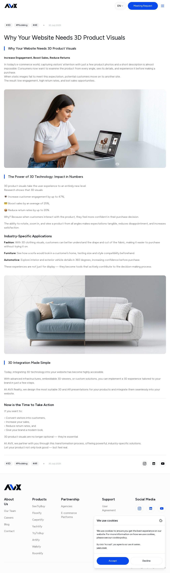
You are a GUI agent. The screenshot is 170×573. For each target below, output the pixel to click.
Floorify (36, 513)
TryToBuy (38, 533)
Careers (8, 517)
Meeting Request (142, 5)
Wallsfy (36, 546)
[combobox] (121, 6)
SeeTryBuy (38, 506)
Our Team (10, 511)
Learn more (102, 548)
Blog (6, 524)
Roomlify (37, 553)
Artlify (36, 539)
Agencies (66, 506)
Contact (9, 531)
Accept (113, 560)
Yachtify (37, 526)
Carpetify (38, 519)
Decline (146, 560)
